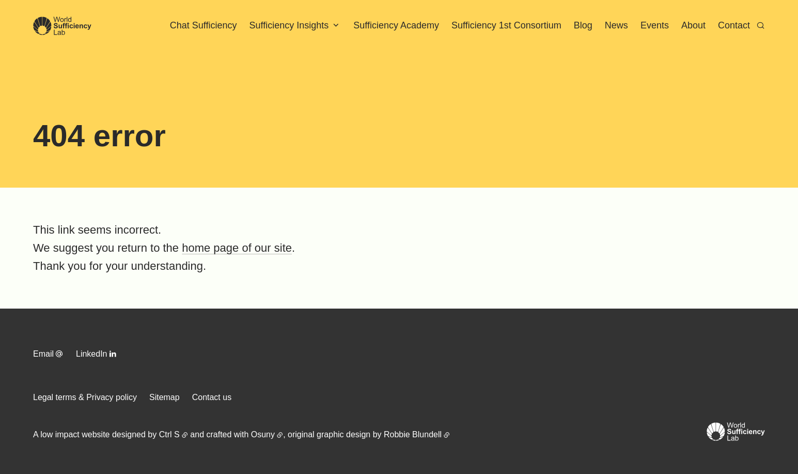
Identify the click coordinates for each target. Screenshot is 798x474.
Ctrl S (169, 434)
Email (43, 353)
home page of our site (237, 247)
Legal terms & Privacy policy (85, 397)
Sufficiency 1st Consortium (506, 25)
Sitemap (164, 397)
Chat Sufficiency (203, 25)
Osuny (263, 434)
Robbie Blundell (413, 434)
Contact (734, 25)
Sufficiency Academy (396, 25)
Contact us (211, 397)
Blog (583, 25)
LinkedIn (91, 353)
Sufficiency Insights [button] (289, 25)
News (616, 25)
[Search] (760, 25)
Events (654, 25)
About (693, 25)
